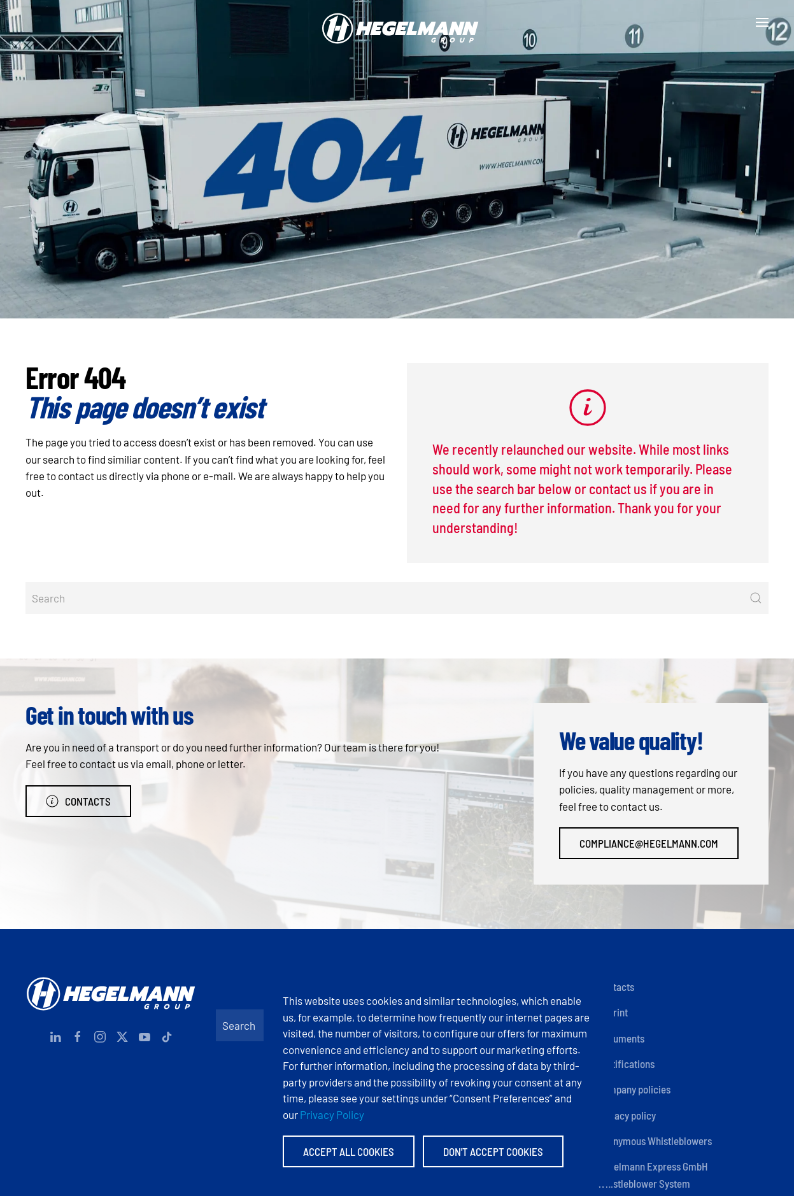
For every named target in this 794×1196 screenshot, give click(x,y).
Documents (620, 1038)
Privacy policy (626, 1115)
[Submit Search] (756, 598)
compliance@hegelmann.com (648, 843)
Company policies (633, 1089)
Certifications (626, 1063)
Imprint (612, 1012)
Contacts (78, 801)
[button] (762, 22)
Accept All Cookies (348, 1151)
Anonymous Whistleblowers (654, 1140)
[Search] (397, 598)
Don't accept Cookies (493, 1151)
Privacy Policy (332, 1114)
